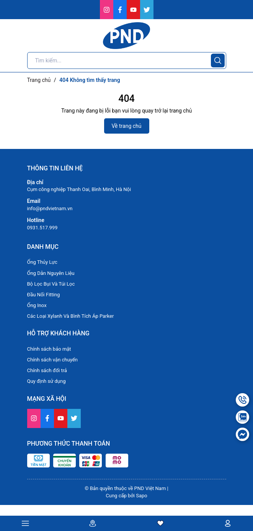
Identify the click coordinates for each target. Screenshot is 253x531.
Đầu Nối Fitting (43, 294)
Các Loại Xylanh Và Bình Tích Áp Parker (70, 316)
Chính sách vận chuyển (52, 360)
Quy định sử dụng (46, 381)
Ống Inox (37, 305)
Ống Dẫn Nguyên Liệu (51, 273)
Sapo (141, 495)
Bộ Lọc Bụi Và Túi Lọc (51, 284)
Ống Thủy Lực (42, 262)
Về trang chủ (127, 126)
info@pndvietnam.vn (50, 208)
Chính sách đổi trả (47, 370)
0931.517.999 (42, 227)
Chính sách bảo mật (49, 349)
